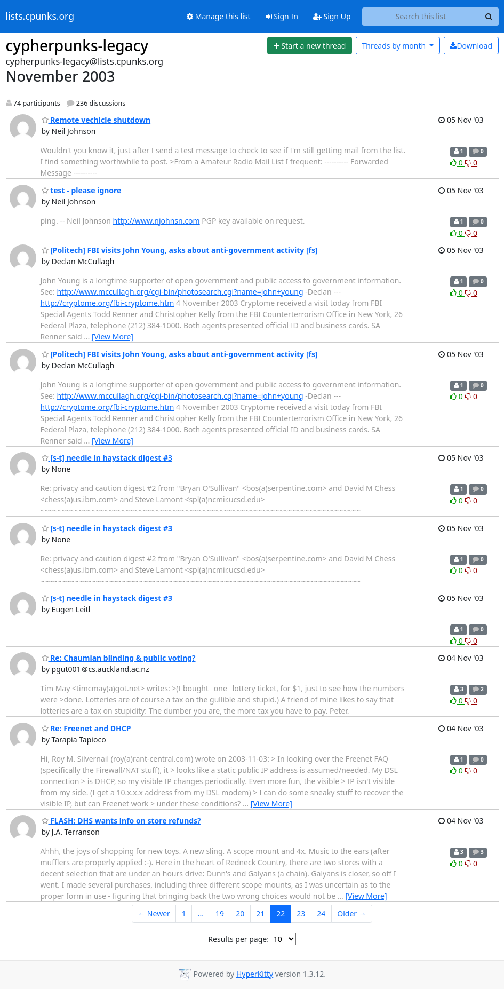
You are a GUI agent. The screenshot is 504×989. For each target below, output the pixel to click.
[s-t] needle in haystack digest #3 (107, 458)
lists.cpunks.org (40, 16)
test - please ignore (82, 190)
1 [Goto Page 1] (184, 913)
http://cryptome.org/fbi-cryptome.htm (107, 303)
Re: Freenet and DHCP (86, 728)
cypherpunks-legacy (77, 45)
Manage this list (219, 16)
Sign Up (332, 16)
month (394, 46)
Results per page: (238, 939)
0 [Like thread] (457, 162)
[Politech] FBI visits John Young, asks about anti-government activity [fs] (180, 250)
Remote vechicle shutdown (96, 120)
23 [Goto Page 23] (301, 913)
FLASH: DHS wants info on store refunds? (121, 821)
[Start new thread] (309, 46)
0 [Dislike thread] (471, 162)
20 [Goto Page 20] (240, 913)
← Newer (154, 913)
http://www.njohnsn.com (156, 221)
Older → (351, 913)
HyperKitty (254, 974)
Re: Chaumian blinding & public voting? (119, 658)
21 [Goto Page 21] (260, 913)
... (201, 913)
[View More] (112, 336)
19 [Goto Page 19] (219, 913)
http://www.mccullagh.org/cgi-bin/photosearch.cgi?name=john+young (180, 292)
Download (471, 46)
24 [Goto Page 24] (321, 913)
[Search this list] (421, 16)
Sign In (282, 16)
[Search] (489, 16)
